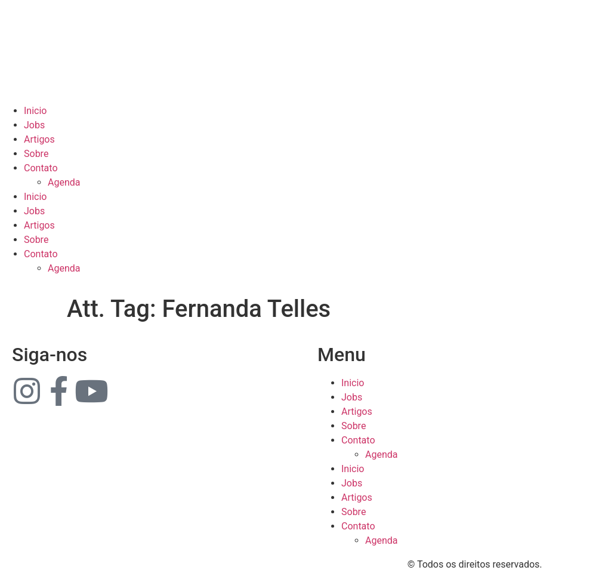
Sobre (36, 153)
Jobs (34, 125)
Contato (41, 168)
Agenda (64, 182)
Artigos (39, 139)
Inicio (35, 110)
